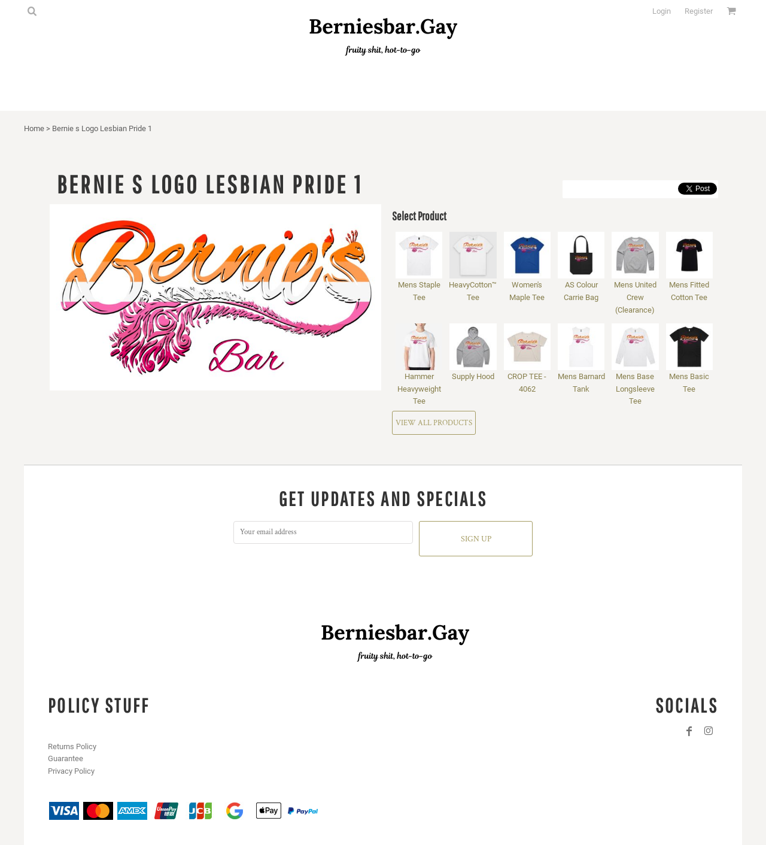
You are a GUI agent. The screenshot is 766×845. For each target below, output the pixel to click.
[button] (32, 11)
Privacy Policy (71, 771)
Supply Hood (473, 376)
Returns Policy (72, 746)
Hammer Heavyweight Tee (419, 389)
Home (34, 128)
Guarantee (65, 758)
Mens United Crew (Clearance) (635, 297)
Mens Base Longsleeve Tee (635, 389)
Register (699, 11)
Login (661, 11)
